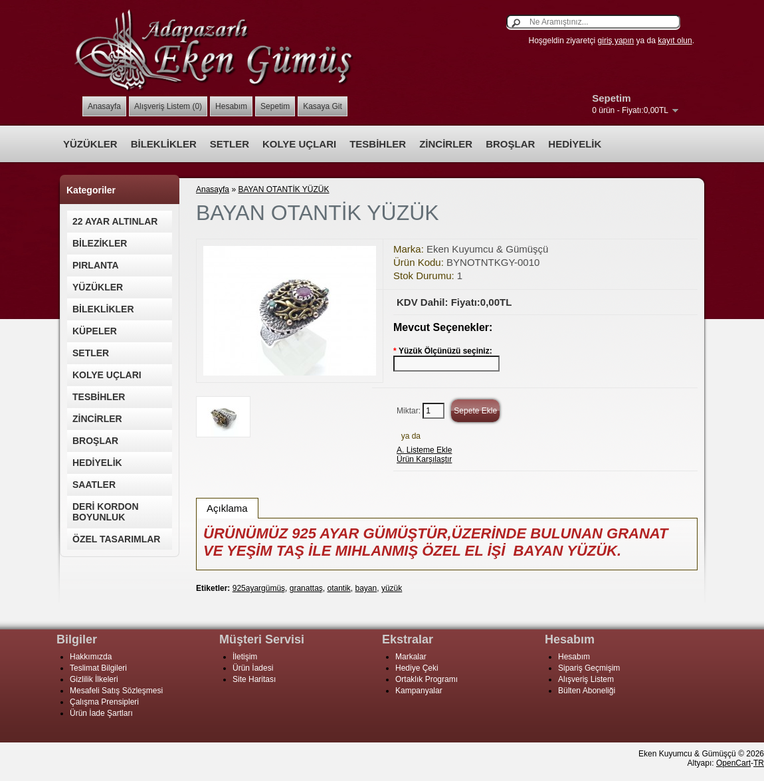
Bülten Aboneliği (586, 690)
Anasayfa (104, 106)
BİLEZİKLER (99, 243)
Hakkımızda (91, 656)
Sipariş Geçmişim (589, 668)
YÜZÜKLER (90, 144)
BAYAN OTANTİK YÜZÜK (283, 189)
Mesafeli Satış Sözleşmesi (116, 690)
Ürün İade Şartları (101, 713)
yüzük (391, 588)
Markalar (411, 656)
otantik (338, 588)
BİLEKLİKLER (164, 144)
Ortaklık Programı (426, 679)
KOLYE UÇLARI (299, 144)
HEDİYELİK (574, 144)
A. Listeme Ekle (424, 450)
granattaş (306, 588)
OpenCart (733, 763)
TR (758, 763)
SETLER (229, 144)
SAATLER (94, 484)
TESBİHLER (377, 144)
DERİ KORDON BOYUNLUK (105, 511)
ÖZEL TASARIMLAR (116, 539)
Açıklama (227, 508)
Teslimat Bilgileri (98, 668)
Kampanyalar (418, 690)
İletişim (245, 656)
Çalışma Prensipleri (104, 702)
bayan (366, 588)
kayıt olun (675, 40)
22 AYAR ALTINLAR (114, 221)
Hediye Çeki (416, 668)
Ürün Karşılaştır (424, 459)
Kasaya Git (322, 106)
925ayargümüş (259, 588)
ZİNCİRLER (445, 144)
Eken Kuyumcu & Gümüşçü (487, 249)
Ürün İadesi (253, 668)
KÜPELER (94, 331)
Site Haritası (254, 679)
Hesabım (231, 106)
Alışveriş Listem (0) (168, 106)
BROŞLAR (510, 144)
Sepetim (275, 106)
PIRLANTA (95, 265)
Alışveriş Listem (586, 679)
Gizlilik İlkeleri (94, 679)
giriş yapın (616, 40)
